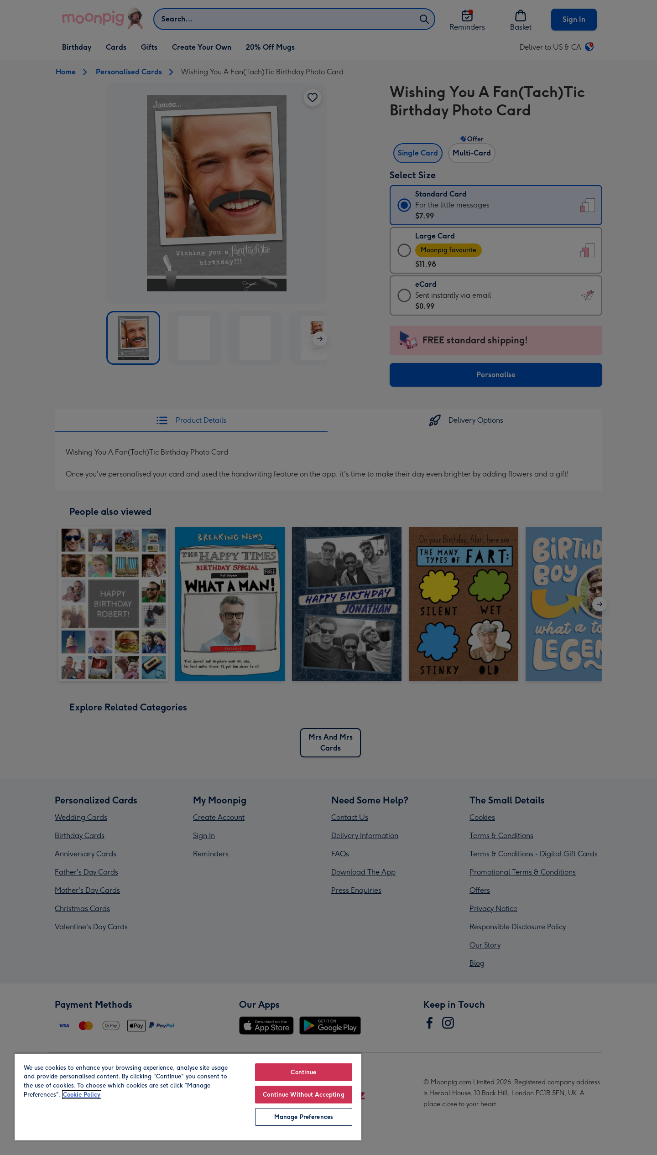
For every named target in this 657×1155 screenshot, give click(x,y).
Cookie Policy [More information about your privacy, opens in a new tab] (81, 1094)
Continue (303, 1072)
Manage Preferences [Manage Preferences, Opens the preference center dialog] (303, 1117)
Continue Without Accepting (303, 1094)
